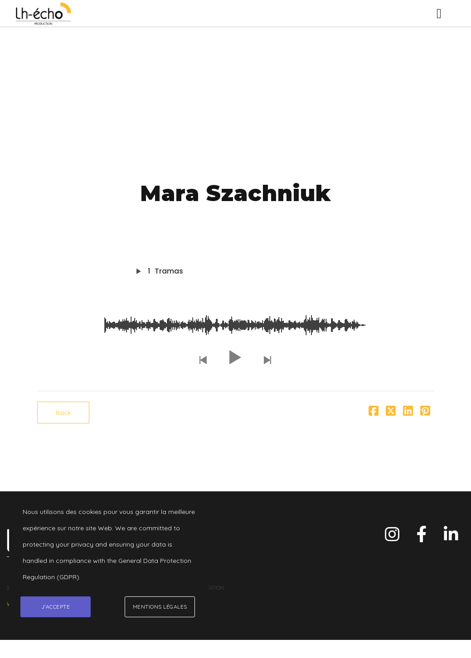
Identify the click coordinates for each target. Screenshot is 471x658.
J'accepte (55, 606)
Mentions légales (160, 606)
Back (63, 412)
